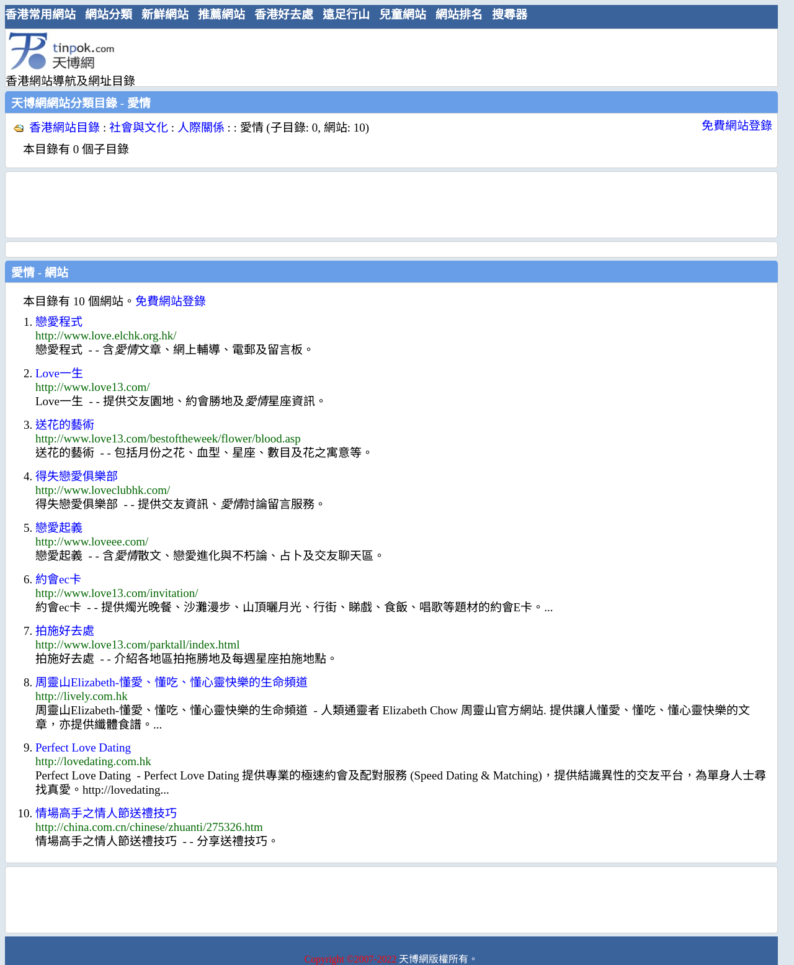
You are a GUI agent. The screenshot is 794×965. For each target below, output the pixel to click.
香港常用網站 (40, 14)
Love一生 (59, 373)
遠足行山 (346, 14)
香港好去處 (283, 14)
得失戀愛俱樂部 (76, 476)
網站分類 (108, 14)
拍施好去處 (64, 630)
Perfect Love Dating (83, 747)
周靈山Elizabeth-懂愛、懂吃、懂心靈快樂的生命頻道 (171, 682)
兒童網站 (402, 14)
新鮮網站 (165, 14)
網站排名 (459, 14)
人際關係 (201, 127)
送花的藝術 (64, 424)
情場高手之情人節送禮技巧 (106, 813)
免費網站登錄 (737, 125)
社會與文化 (138, 127)
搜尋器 (509, 14)
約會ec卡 (58, 579)
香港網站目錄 (64, 127)
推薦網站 (221, 14)
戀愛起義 (59, 527)
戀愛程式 (59, 321)
